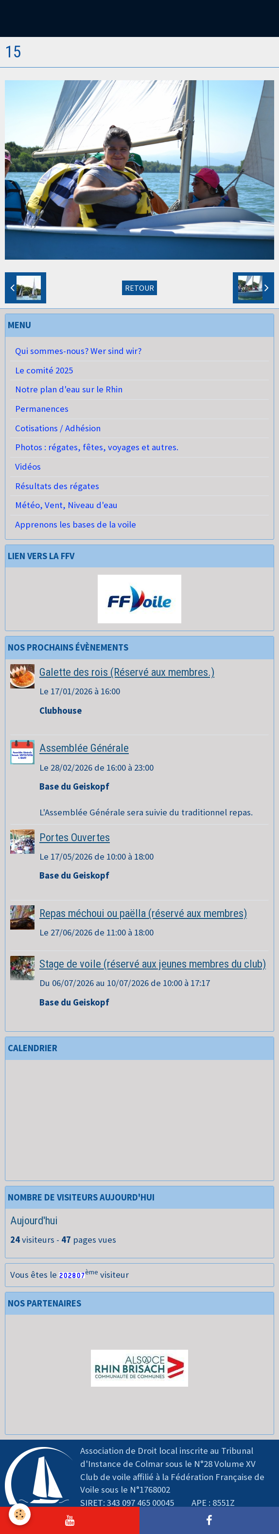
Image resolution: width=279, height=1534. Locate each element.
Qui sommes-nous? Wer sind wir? (78, 350)
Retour (139, 288)
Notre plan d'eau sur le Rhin (68, 389)
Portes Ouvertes (74, 837)
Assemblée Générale (84, 748)
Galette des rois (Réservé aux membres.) (126, 672)
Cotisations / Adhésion (58, 428)
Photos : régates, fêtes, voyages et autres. (96, 447)
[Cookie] (20, 1514)
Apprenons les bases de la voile (75, 524)
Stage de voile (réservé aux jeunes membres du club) (152, 963)
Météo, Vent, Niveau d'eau (66, 505)
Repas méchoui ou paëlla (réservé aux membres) (143, 913)
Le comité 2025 (44, 370)
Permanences (42, 408)
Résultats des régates (57, 486)
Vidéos (28, 466)
